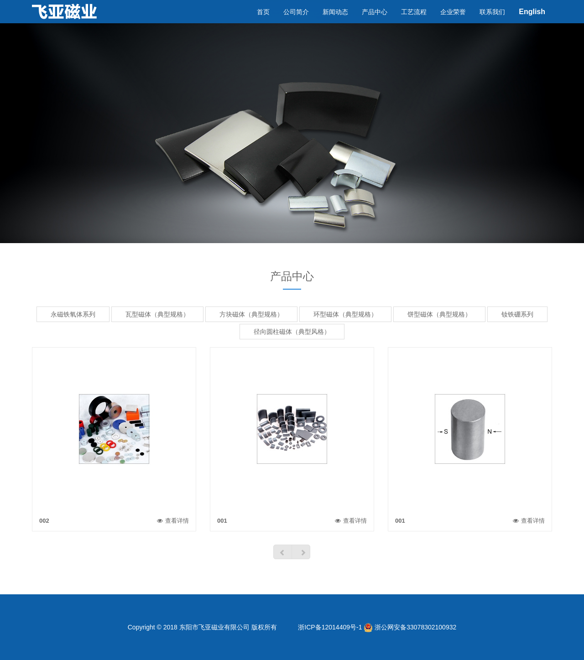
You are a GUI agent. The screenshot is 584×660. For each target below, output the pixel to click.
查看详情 (173, 520)
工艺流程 (414, 20)
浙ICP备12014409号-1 (329, 627)
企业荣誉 (453, 20)
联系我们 (492, 20)
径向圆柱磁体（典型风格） (292, 331)
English (532, 20)
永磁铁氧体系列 (73, 314)
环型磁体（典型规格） (345, 314)
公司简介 (296, 20)
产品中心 (374, 20)
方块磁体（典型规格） (251, 314)
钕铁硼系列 (517, 314)
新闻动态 (335, 20)
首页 (263, 20)
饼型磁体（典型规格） (439, 314)
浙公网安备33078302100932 (410, 627)
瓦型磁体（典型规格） (157, 314)
